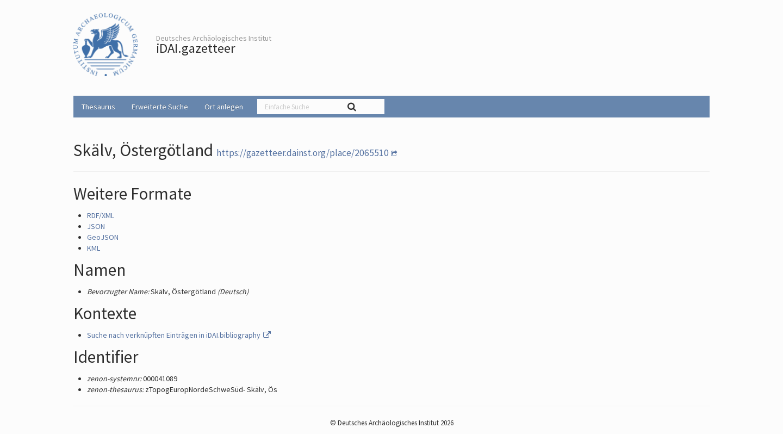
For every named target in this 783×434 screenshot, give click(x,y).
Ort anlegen (223, 106)
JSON (96, 226)
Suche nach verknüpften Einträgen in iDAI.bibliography (179, 335)
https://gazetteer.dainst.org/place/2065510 (302, 153)
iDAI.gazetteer (195, 48)
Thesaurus (98, 106)
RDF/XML (100, 215)
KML (93, 248)
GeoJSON (103, 237)
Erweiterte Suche (160, 106)
